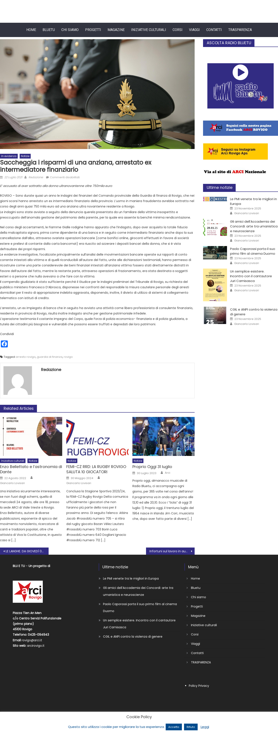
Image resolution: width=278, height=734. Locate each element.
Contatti (214, 30)
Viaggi (194, 30)
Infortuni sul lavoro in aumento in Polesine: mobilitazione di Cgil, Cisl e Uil (172, 551)
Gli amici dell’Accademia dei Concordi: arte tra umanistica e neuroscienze (254, 226)
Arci (167, 473)
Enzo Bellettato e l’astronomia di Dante (31, 469)
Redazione (36, 177)
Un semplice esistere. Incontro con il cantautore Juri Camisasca (251, 276)
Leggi (205, 726)
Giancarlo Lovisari (12, 483)
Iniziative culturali (148, 30)
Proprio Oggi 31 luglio (152, 466)
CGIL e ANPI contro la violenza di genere (132, 636)
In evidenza (8, 156)
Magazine (116, 30)
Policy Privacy (199, 686)
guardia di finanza (49, 357)
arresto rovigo (26, 357)
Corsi (178, 30)
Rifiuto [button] (191, 727)
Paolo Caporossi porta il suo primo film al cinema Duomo (252, 251)
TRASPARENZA (240, 30)
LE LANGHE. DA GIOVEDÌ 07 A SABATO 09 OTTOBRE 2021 (27, 551)
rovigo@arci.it (32, 640)
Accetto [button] (173, 727)
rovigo (68, 357)
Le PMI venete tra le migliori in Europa (131, 578)
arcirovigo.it (35, 645)
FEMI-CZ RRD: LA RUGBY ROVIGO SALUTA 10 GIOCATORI (96, 469)
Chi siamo (70, 30)
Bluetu (49, 30)
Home (31, 30)
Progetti (93, 30)
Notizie (25, 156)
